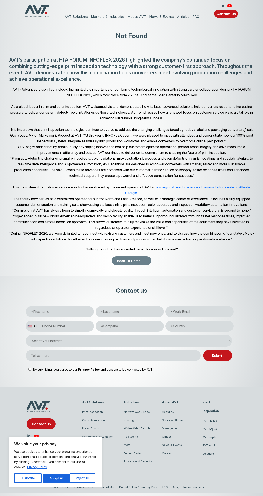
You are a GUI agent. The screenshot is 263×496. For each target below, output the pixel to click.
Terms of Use (106, 490)
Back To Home (129, 261)
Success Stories (173, 420)
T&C (165, 490)
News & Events (162, 16)
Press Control (91, 429)
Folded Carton (133, 455)
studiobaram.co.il (193, 490)
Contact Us (226, 14)
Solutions (209, 455)
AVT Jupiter (210, 438)
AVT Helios (210, 420)
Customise (28, 478)
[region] (55, 462)
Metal (127, 446)
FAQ (198, 16)
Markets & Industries (107, 16)
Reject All (56, 478)
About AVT (137, 16)
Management (171, 429)
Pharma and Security (138, 464)
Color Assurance (93, 420)
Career (166, 455)
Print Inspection (92, 412)
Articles (184, 16)
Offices (167, 438)
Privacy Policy (37, 467)
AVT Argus (210, 429)
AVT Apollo (210, 446)
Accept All (83, 478)
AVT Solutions (75, 16)
